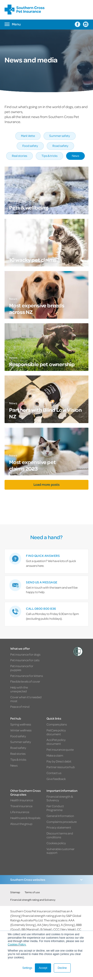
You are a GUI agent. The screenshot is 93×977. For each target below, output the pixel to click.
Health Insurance (21, 800)
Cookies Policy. (17, 944)
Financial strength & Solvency (59, 798)
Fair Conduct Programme (55, 808)
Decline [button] (62, 968)
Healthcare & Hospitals (25, 818)
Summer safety (59, 136)
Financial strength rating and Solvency (32, 899)
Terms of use (32, 892)
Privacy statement (58, 827)
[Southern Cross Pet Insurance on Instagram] (85, 24)
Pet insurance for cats (24, 660)
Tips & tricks (49, 156)
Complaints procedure (61, 822)
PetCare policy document (56, 732)
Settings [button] (27, 968)
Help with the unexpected (19, 689)
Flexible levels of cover (25, 681)
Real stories (19, 156)
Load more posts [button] (46, 484)
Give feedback (56, 779)
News (75, 156)
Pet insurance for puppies (21, 668)
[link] (46, 561)
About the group (21, 824)
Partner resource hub (60, 767)
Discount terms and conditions (59, 835)
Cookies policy (56, 843)
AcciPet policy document (56, 741)
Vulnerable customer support (60, 851)
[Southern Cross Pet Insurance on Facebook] (77, 24)
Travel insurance (21, 806)
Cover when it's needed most (25, 699)
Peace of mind (19, 706)
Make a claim (54, 755)
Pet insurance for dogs (25, 654)
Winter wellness (20, 730)
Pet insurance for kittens (26, 676)
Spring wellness (20, 724)
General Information (60, 816)
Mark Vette (28, 136)
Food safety (30, 146)
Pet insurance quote (60, 749)
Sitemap (15, 892)
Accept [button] (43, 968)
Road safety (60, 146)
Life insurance (19, 812)
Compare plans (56, 724)
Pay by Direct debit (58, 761)
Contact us (53, 773)
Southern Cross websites (27, 879)
